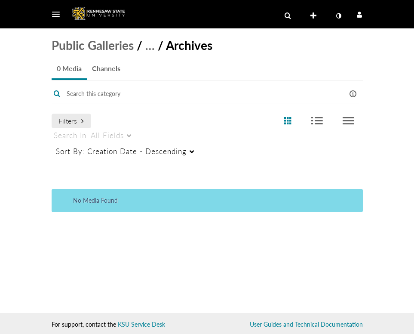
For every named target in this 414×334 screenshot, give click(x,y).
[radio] (287, 121)
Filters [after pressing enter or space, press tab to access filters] (71, 121)
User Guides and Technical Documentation (306, 324)
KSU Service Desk (141, 324)
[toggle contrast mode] (339, 16)
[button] (58, 14)
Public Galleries (93, 45)
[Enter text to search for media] (194, 94)
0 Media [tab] (69, 68)
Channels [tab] (106, 68)
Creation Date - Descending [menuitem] (121, 151)
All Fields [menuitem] (89, 135)
